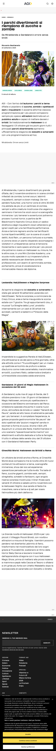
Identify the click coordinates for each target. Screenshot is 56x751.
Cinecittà (38, 90)
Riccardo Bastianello (11, 45)
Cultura (5, 674)
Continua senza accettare (28, 741)
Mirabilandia (7, 90)
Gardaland (28, 90)
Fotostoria (23, 663)
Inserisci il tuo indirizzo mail (15, 638)
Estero (4, 663)
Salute (4, 684)
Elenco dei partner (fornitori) (15, 729)
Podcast (22, 666)
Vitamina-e (23, 673)
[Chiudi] (52, 699)
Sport (4, 681)
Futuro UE (23, 675)
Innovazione (7, 671)
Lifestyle (5, 679)
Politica (5, 668)
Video (21, 660)
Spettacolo (6, 676)
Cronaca (10, 17)
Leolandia (18, 90)
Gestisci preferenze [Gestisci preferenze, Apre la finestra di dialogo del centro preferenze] (28, 747)
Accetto (28, 734)
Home (4, 17)
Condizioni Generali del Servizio (13, 650)
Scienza (5, 687)
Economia (6, 666)
